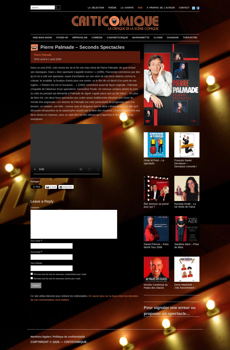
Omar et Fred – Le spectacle (154, 162)
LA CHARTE (127, 7)
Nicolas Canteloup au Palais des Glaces (156, 286)
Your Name (35, 241)
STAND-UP (62, 37)
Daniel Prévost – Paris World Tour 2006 (156, 246)
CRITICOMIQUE (75, 342)
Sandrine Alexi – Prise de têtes (186, 246)
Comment (35, 207)
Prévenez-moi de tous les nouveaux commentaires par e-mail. (60, 274)
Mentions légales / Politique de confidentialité (58, 336)
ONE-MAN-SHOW (42, 37)
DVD (140, 7)
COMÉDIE (97, 37)
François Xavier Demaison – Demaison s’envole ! (185, 163)
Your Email (35, 252)
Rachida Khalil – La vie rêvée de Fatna (185, 205)
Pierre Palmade (43, 54)
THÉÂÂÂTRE (190, 37)
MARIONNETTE (140, 37)
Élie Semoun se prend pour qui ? (156, 205)
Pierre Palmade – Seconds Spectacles (82, 47)
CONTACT (184, 7)
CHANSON (173, 37)
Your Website (36, 263)
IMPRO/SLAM (79, 37)
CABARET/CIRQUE (117, 37)
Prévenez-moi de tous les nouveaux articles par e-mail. (57, 278)
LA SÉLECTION (96, 7)
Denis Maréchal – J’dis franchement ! (185, 286)
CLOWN (158, 37)
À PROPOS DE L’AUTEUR (161, 7)
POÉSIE (112, 7)
